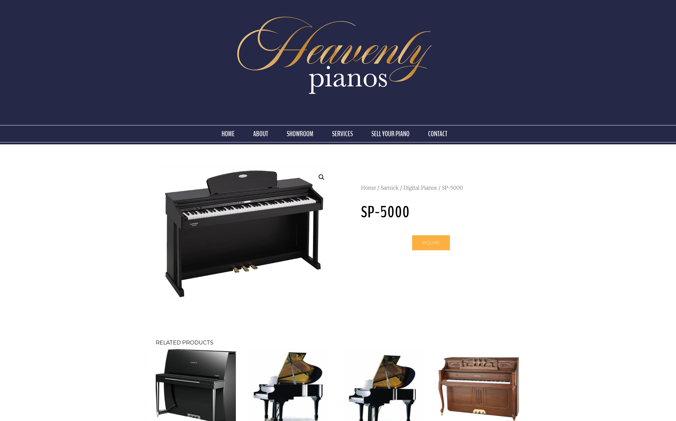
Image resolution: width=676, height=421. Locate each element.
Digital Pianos (420, 187)
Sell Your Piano (390, 134)
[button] (321, 177)
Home (228, 134)
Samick (390, 187)
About (260, 134)
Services (342, 134)
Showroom (300, 134)
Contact (437, 134)
